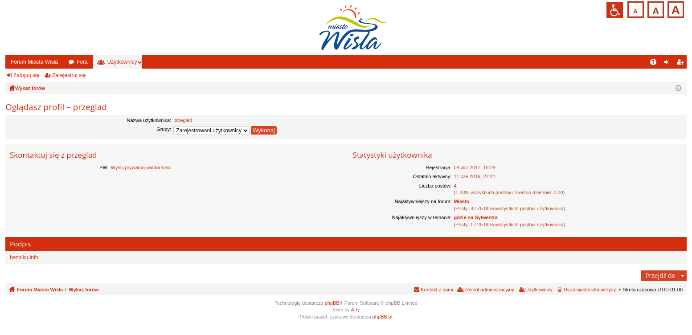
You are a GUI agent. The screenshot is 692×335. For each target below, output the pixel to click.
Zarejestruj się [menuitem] (682, 64)
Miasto (461, 201)
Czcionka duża (674, 8)
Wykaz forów (83, 289)
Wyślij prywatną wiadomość (141, 167)
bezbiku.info (24, 257)
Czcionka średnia (654, 8)
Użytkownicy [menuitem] (539, 289)
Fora (82, 62)
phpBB (332, 303)
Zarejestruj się (69, 75)
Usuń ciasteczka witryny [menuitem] (590, 289)
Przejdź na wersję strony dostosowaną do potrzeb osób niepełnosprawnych (614, 10)
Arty (355, 309)
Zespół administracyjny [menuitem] (489, 289)
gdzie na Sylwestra (475, 217)
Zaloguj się (26, 75)
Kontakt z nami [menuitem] (437, 289)
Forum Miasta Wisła (34, 62)
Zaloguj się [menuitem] (668, 64)
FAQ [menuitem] (656, 64)
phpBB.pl (383, 316)
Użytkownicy (122, 62)
